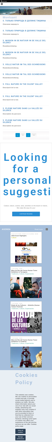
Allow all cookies (20, 431)
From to (24, 234)
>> (34, 135)
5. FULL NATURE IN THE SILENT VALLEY (23, 84)
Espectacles (29, 274)
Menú (3, 3)
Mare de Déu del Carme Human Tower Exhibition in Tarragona (24, 271)
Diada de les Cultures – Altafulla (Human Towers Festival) (25, 306)
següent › (47, 229)
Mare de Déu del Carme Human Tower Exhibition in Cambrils (24, 340)
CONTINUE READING (26, 214)
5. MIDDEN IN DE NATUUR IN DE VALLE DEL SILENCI (24, 41)
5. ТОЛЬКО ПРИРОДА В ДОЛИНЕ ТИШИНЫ (24, 31)
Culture (13, 238)
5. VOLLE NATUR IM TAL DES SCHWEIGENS (24, 64)
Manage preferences (20, 437)
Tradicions (15, 274)
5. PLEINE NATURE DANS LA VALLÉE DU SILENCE (22, 109)
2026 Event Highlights (19, 236)
